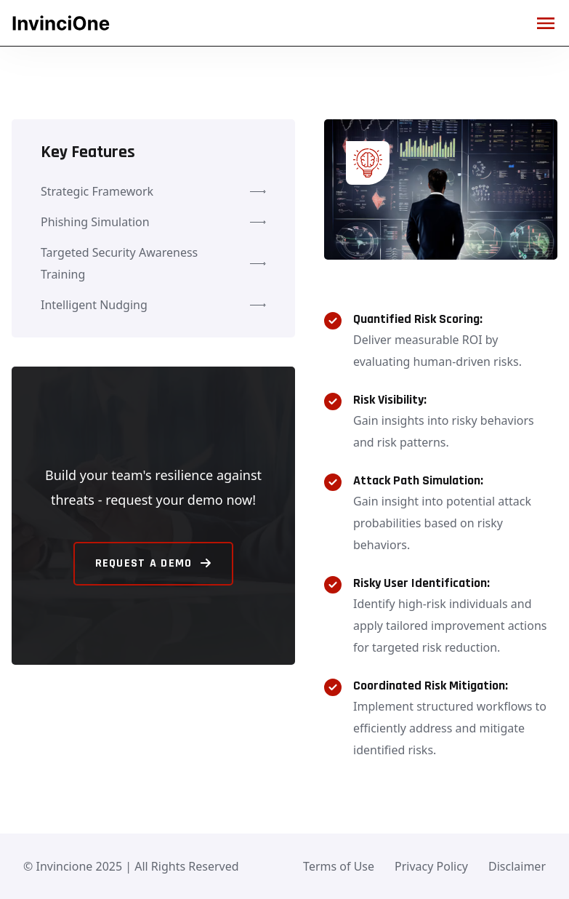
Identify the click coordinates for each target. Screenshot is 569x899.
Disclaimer (517, 866)
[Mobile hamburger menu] (545, 23)
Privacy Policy (431, 866)
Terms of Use (338, 866)
